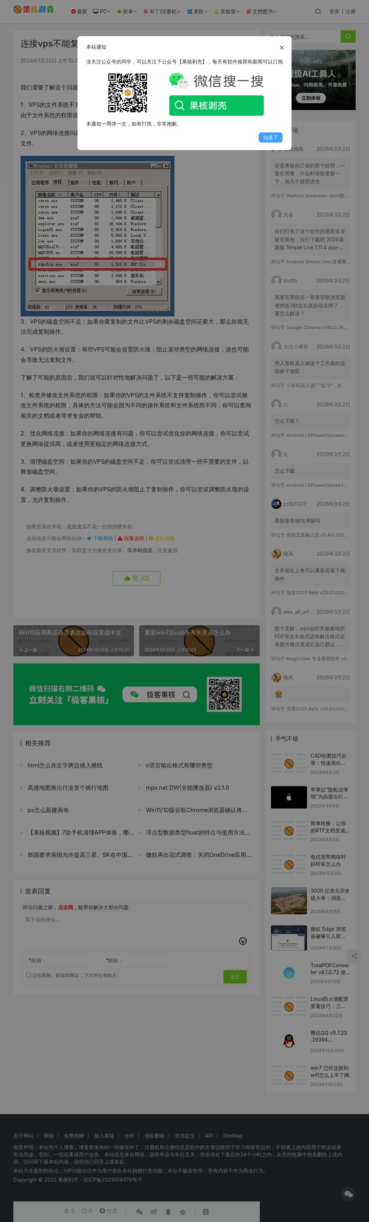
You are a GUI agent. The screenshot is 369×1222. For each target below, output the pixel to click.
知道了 (270, 137)
